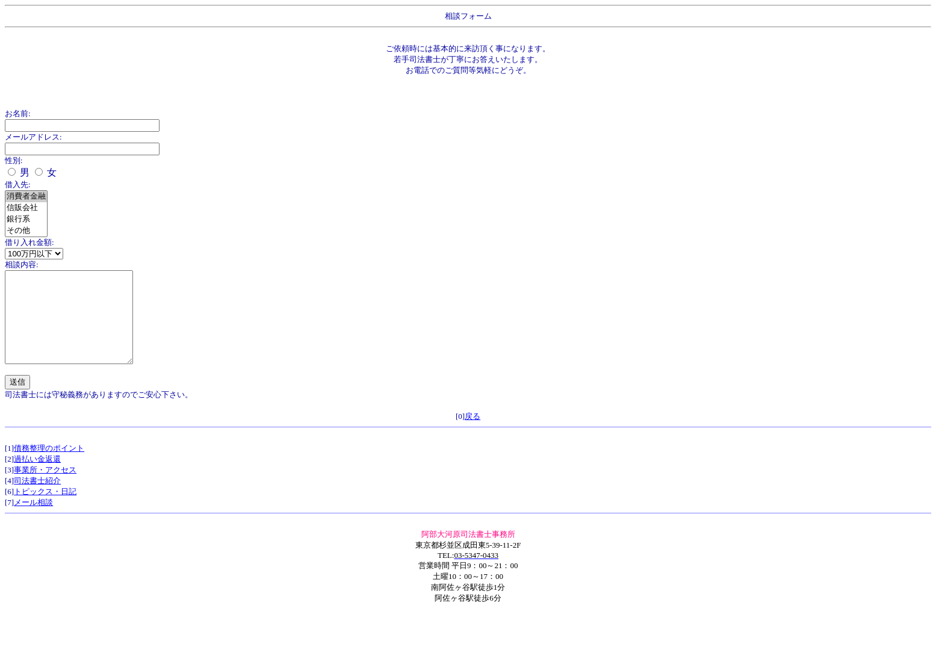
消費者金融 (26, 196)
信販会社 (26, 208)
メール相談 (33, 520)
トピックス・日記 (45, 509)
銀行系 (26, 219)
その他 (26, 231)
